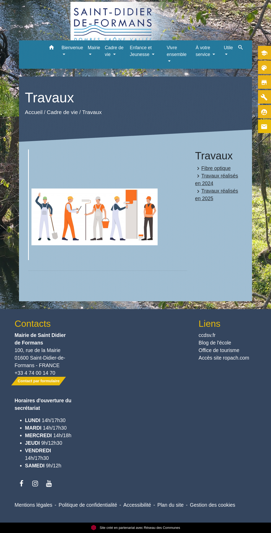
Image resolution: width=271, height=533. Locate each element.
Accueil (34, 112)
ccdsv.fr (207, 335)
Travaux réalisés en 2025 (216, 194)
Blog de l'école (215, 343)
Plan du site (170, 505)
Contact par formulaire (39, 381)
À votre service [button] (203, 51)
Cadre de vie (62, 112)
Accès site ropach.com (224, 358)
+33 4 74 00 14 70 (35, 373)
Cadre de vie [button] (114, 51)
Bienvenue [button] (72, 47)
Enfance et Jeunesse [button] (141, 51)
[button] (51, 48)
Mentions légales (33, 505)
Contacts (33, 323)
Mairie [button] (94, 47)
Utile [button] (228, 47)
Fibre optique (213, 168)
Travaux (92, 112)
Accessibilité (137, 505)
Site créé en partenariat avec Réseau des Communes (135, 528)
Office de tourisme (219, 350)
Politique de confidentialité (88, 505)
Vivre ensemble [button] (176, 51)
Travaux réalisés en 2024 (216, 179)
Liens (210, 323)
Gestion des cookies (212, 505)
